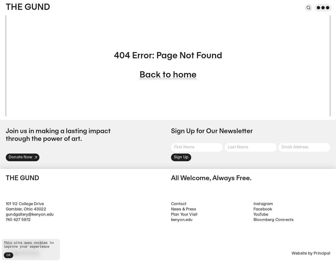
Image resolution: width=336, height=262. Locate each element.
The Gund (28, 8)
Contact (178, 204)
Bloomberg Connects (274, 220)
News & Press (183, 209)
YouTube (261, 214)
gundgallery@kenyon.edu (30, 214)
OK (8, 255)
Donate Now (23, 157)
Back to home (168, 75)
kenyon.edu (182, 220)
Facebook (263, 209)
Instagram (263, 204)
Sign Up (181, 157)
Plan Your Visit (184, 214)
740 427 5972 (18, 220)
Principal (322, 253)
